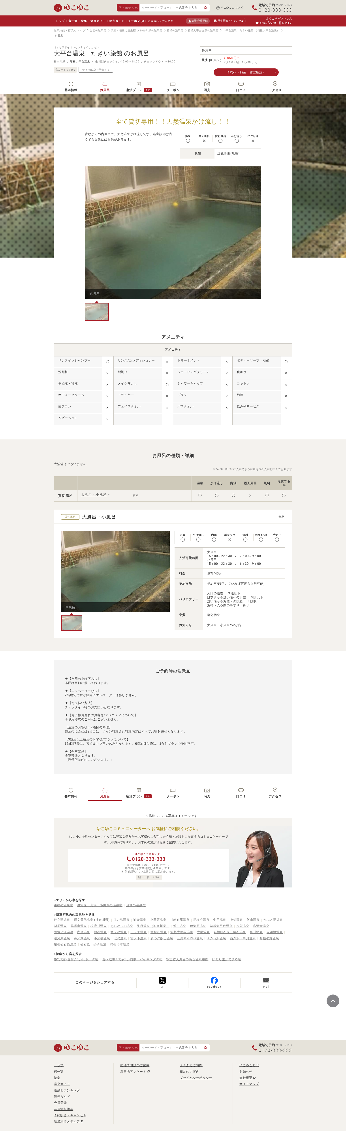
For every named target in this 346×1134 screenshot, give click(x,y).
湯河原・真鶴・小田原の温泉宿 (99, 905)
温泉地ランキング (67, 1090)
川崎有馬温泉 (180, 919)
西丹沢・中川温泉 (243, 938)
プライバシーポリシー (196, 1077)
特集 (84, 21)
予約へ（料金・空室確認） (246, 72)
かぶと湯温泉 (273, 919)
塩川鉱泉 (256, 932)
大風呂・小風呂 (94, 495)
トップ (60, 21)
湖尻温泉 (60, 926)
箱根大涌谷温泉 (181, 932)
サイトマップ (249, 1084)
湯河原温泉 (62, 938)
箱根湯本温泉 (120, 944)
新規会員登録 (197, 21)
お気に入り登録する (96, 69)
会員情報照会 (63, 1109)
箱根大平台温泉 (80, 61)
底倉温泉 (83, 932)
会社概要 (245, 1077)
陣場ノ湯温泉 (63, 932)
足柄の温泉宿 (136, 905)
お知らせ (245, 1071)
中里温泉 (219, 919)
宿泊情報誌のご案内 (134, 1065)
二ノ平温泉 (138, 932)
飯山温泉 (253, 919)
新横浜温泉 (201, 919)
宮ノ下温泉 (138, 938)
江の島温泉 (121, 919)
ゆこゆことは (249, 1065)
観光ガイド (116, 21)
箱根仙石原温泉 (65, 944)
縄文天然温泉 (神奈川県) (92, 919)
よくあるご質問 (191, 1065)
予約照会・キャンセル (70, 1115)
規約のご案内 (189, 1071)
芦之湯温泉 (62, 919)
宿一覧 (72, 21)
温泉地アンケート (133, 1071)
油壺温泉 (139, 919)
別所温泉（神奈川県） (153, 926)
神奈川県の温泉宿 (151, 30)
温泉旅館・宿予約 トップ (69, 30)
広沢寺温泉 (261, 926)
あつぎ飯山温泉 (161, 938)
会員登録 (60, 1102)
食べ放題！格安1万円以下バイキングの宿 (132, 959)
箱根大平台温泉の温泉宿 (203, 30)
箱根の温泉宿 (175, 30)
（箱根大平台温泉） (267, 30)
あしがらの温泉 (122, 926)
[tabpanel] (173, 232)
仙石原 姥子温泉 (93, 944)
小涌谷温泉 (102, 938)
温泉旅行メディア (159, 21)
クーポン (136, 20)
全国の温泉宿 (98, 30)
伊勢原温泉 (198, 926)
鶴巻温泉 (100, 932)
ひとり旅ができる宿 (226, 959)
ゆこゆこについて (232, 7)
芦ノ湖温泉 (82, 938)
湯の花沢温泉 (216, 938)
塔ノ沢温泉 (119, 932)
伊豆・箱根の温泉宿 (123, 30)
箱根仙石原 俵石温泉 (230, 932)
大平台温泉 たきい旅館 (238, 30)
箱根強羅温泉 (269, 938)
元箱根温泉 (275, 932)
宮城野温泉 (158, 932)
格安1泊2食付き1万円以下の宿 (76, 959)
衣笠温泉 (236, 919)
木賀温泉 (242, 926)
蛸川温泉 (179, 926)
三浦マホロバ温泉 (190, 938)
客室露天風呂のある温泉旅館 (187, 959)
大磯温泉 (203, 932)
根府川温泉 (98, 926)
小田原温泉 (158, 919)
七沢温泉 (120, 938)
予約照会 (228, 21)
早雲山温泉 (79, 926)
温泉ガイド (98, 21)
